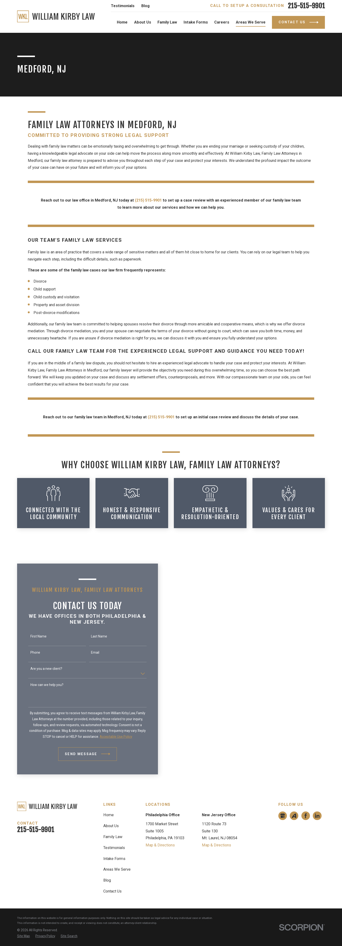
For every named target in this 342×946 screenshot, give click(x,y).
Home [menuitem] (122, 22)
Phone (29, 652)
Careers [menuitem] (221, 22)
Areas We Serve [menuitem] (251, 22)
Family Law (112, 837)
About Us (111, 826)
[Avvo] (294, 815)
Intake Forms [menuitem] (196, 22)
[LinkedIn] (317, 815)
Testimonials (122, 6)
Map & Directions (160, 845)
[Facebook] (305, 815)
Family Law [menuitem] (167, 22)
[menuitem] (23, 936)
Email (89, 652)
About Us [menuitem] (142, 22)
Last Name (93, 636)
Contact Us (112, 891)
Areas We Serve (117, 869)
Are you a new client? (40, 669)
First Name (32, 636)
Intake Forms (114, 858)
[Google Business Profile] (282, 815)
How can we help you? (40, 685)
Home (108, 815)
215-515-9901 (306, 6)
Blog (145, 6)
